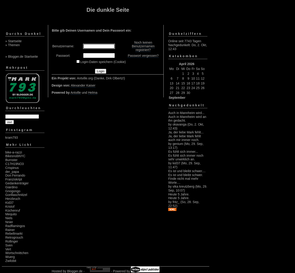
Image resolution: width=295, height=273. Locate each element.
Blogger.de (75, 271)
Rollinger (11, 241)
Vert (8, 249)
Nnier (9, 222)
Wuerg (10, 257)
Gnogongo (12, 191)
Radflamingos (15, 226)
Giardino (11, 187)
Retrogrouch (14, 237)
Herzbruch (12, 199)
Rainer (10, 230)
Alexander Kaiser (83, 85)
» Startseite (13, 41)
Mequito (11, 214)
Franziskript (13, 179)
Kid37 (9, 202)
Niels (8, 218)
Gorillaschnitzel (16, 195)
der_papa (12, 172)
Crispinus (12, 168)
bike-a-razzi (13, 152)
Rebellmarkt (14, 233)
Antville (76, 92)
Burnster (11, 160)
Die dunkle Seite (107, 10)
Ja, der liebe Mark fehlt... (186, 132)
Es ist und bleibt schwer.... (187, 171)
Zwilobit (10, 261)
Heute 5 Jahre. (178, 194)
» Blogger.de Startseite (21, 56)
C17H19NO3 (14, 164)
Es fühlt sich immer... (183, 151)
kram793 (11, 137)
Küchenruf (12, 210)
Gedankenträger (17, 183)
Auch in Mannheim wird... (186, 113)
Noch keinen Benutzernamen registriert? (143, 46)
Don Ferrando (15, 175)
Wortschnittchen (16, 253)
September (177, 97)
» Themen (12, 45)
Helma (92, 92)
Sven (9, 245)
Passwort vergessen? (143, 55)
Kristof (10, 206)
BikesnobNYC (15, 156)
